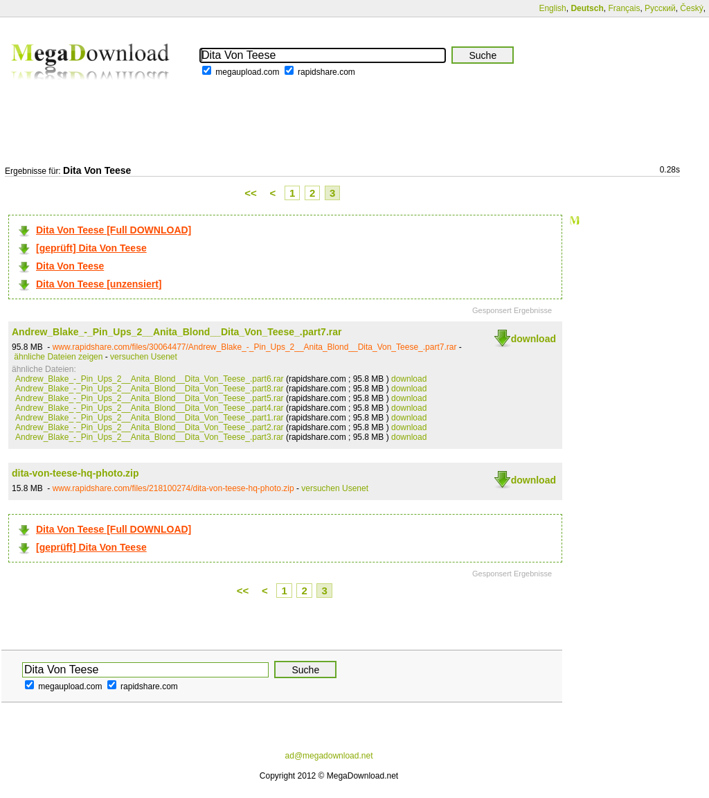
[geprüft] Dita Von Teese (91, 248)
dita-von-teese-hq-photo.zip (75, 473)
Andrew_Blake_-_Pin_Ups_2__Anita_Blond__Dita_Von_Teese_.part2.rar (149, 427)
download (533, 338)
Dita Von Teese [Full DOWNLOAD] (113, 230)
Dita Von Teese (70, 266)
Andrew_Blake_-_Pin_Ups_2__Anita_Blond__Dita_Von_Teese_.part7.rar (176, 331)
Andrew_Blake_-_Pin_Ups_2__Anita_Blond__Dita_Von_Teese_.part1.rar (149, 418)
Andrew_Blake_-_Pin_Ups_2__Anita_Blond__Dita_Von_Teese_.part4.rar (149, 408)
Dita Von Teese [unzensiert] (99, 284)
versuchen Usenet (143, 357)
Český (691, 8)
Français (624, 8)
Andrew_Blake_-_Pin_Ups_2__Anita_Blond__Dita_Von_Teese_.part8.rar (149, 388)
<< (250, 193)
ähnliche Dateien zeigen (58, 357)
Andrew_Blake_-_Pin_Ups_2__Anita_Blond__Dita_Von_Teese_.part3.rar (149, 437)
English (552, 8)
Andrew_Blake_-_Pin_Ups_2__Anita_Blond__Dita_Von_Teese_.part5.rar (149, 398)
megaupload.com (247, 72)
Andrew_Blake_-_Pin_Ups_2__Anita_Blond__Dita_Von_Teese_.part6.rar (149, 379)
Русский (660, 8)
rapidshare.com (326, 72)
